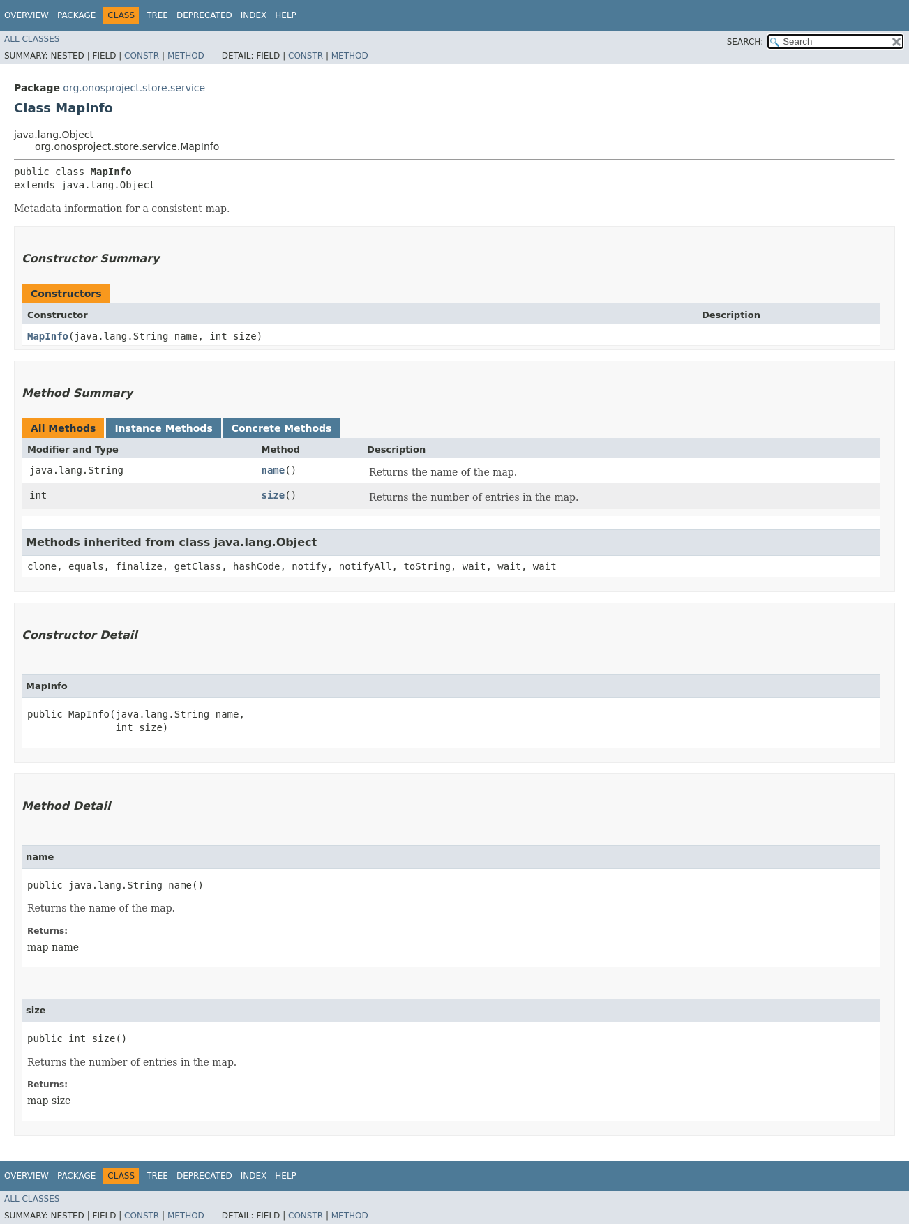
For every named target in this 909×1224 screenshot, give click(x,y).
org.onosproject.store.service (134, 87)
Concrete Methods (282, 428)
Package (76, 15)
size (273, 495)
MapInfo (47, 336)
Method (185, 56)
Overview (26, 15)
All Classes (31, 39)
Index (254, 15)
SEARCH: (745, 42)
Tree (157, 15)
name (273, 470)
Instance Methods (163, 428)
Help (285, 15)
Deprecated (204, 15)
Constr (141, 56)
